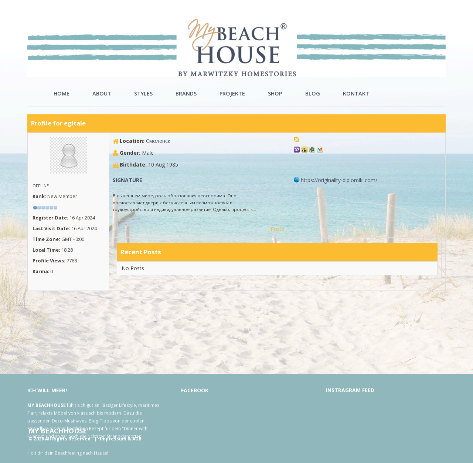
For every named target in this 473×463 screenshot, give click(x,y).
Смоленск (158, 140)
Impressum (113, 439)
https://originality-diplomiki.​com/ (339, 180)
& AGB (134, 439)
